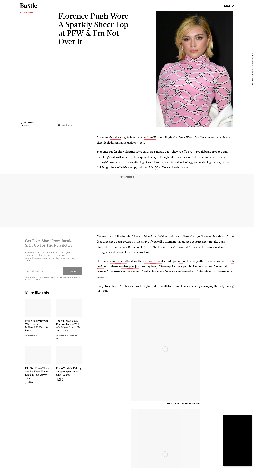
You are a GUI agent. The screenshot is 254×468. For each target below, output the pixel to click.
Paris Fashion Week (131, 142)
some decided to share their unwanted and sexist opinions (146, 261)
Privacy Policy (34, 281)
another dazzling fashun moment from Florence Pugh (138, 137)
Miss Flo (160, 167)
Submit (72, 273)
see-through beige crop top (205, 151)
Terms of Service (73, 279)
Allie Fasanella (28, 122)
